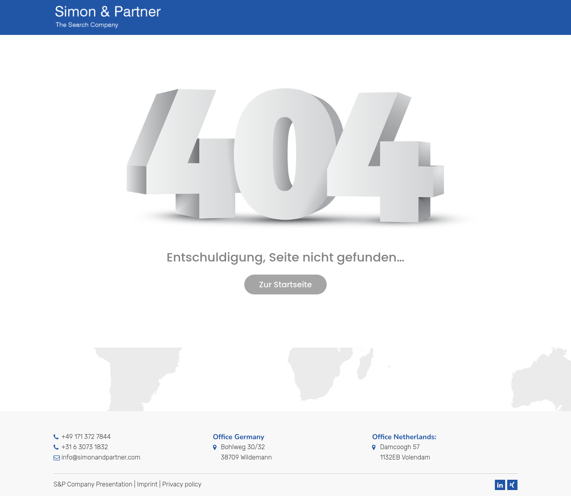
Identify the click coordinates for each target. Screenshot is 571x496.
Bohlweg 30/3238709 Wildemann (246, 452)
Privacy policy (181, 484)
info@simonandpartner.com (100, 457)
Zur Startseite (285, 284)
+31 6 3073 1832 (84, 447)
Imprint (147, 484)
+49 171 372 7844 (86, 436)
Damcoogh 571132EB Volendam (405, 452)
